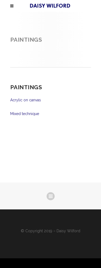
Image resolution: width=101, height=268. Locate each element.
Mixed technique (24, 114)
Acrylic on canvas (25, 100)
